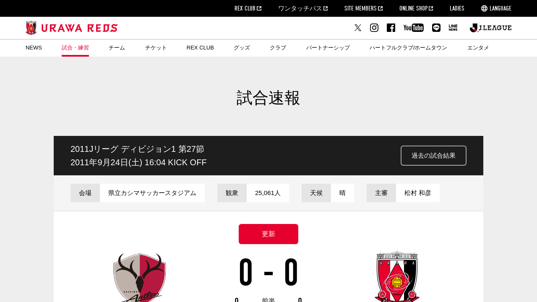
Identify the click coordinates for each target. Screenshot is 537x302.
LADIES (457, 8)
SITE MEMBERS (360, 8)
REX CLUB (245, 8)
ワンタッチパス (300, 8)
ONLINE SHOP (413, 8)
